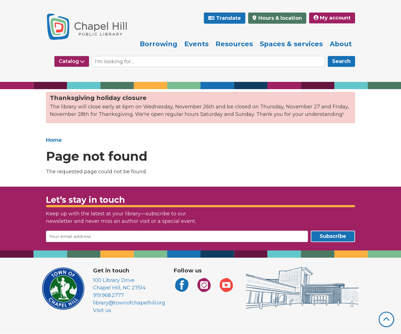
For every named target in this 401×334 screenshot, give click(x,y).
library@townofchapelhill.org (129, 303)
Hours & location (279, 18)
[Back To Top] (386, 319)
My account (332, 18)
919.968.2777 (108, 295)
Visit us (102, 310)
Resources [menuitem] (234, 44)
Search (341, 61)
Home (54, 140)
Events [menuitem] (196, 44)
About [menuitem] (341, 44)
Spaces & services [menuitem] (291, 44)
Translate (228, 18)
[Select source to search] (71, 61)
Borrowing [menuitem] (158, 44)
